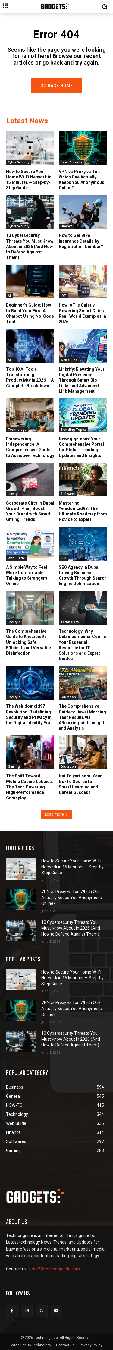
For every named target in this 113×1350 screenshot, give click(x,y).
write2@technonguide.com (54, 1269)
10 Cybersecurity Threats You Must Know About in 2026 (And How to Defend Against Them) (29, 246)
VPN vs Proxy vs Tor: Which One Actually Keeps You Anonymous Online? (81, 179)
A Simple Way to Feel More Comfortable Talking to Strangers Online (26, 575)
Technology (17, 429)
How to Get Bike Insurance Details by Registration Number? (81, 241)
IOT (63, 296)
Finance (66, 226)
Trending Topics (73, 429)
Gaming (14, 766)
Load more (56, 814)
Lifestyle (14, 494)
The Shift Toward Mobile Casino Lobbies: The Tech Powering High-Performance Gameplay (29, 786)
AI (9, 296)
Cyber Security (18, 162)
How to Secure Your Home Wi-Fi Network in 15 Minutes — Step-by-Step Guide (29, 179)
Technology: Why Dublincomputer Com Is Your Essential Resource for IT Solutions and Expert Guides (82, 645)
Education (68, 697)
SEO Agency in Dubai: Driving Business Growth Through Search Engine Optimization (83, 575)
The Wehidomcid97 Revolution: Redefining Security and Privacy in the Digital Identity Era (29, 714)
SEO (63, 558)
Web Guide (69, 360)
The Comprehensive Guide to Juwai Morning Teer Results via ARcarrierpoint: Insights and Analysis (83, 717)
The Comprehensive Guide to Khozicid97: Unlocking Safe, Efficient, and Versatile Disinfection (28, 642)
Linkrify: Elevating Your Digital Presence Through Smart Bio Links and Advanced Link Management (82, 380)
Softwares (68, 494)
